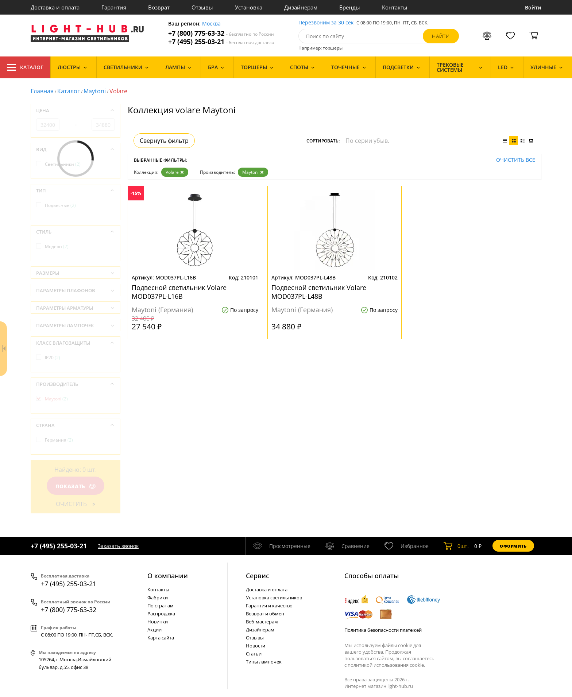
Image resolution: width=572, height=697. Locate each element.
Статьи (254, 653)
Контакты (394, 7)
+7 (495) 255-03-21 (221, 42)
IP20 (52, 358)
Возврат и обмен (265, 613)
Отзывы (202, 7)
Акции (154, 629)
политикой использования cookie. (386, 665)
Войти (533, 7)
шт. (456, 545)
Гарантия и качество (269, 605)
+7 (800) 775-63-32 (221, 33)
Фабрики (157, 597)
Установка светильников (274, 597)
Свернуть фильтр (164, 141)
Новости (255, 645)
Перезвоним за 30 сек (325, 23)
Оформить (513, 546)
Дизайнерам (300, 7)
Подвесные (60, 205)
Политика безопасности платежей (383, 630)
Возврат (159, 7)
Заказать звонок (118, 546)
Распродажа (161, 613)
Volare (175, 172)
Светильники (63, 164)
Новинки (157, 621)
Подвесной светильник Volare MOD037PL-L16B (179, 292)
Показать (75, 486)
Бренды (349, 7)
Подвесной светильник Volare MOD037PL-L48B (318, 292)
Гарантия (113, 7)
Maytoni (95, 91)
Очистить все (515, 160)
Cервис (257, 575)
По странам (160, 605)
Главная (42, 91)
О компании (167, 575)
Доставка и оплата (55, 7)
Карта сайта (160, 637)
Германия (59, 440)
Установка (248, 7)
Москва (211, 24)
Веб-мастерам (262, 621)
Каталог (25, 67)
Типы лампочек (264, 661)
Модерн (57, 246)
